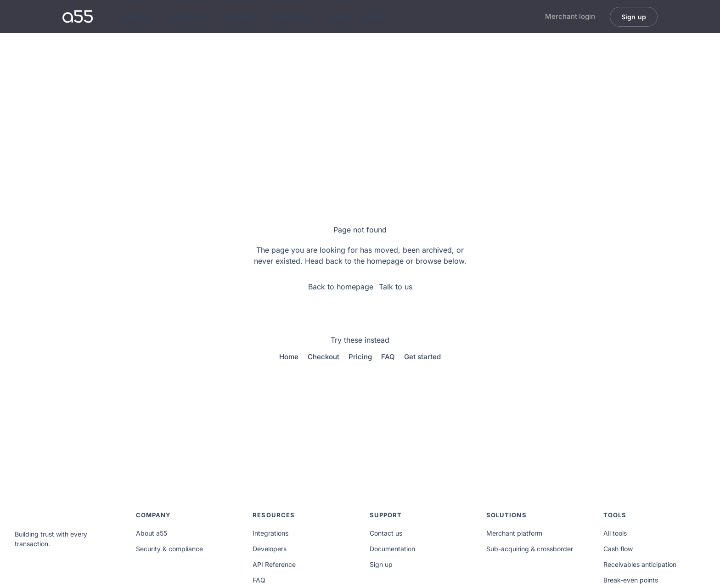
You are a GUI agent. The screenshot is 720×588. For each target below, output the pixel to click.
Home (288, 356)
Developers (292, 16)
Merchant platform (514, 533)
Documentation (392, 549)
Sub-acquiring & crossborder (529, 549)
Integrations (270, 533)
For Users (241, 16)
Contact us (386, 533)
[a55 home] (77, 16)
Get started (422, 356)
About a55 (151, 533)
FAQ (388, 356)
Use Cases (192, 16)
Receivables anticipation (639, 564)
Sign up (381, 564)
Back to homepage (340, 286)
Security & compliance (169, 549)
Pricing (338, 16)
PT (522, 16)
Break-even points (630, 580)
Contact (375, 16)
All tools (615, 533)
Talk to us (395, 286)
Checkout (323, 356)
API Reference (274, 564)
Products (139, 16)
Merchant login (570, 16)
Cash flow (618, 549)
